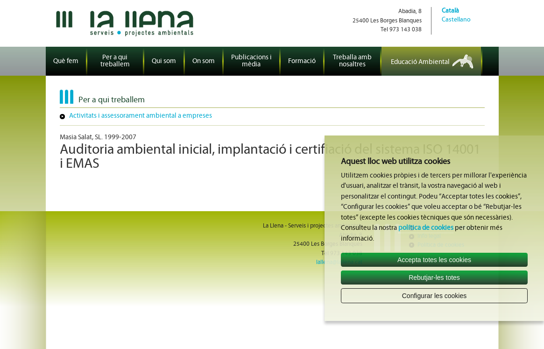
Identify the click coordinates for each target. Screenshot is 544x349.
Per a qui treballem (115, 61)
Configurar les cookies (434, 295)
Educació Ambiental (420, 62)
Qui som (164, 61)
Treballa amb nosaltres (352, 61)
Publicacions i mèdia (251, 61)
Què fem (65, 61)
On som (203, 61)
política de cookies (425, 228)
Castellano (456, 20)
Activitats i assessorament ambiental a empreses (140, 116)
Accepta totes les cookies (434, 260)
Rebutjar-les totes (434, 277)
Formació (302, 61)
